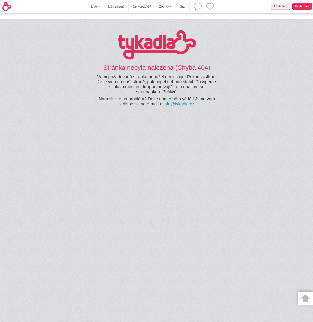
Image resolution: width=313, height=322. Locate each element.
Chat (182, 6)
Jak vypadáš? (142, 6)
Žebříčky (165, 6)
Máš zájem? (116, 6)
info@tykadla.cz (178, 103)
